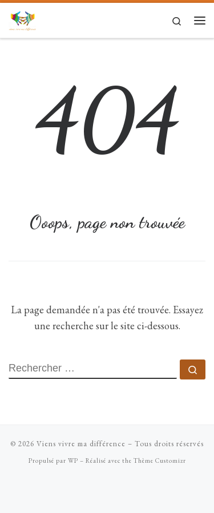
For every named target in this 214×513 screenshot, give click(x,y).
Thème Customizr (160, 460)
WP (73, 460)
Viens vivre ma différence (81, 444)
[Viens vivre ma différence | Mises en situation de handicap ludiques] (22, 18)
